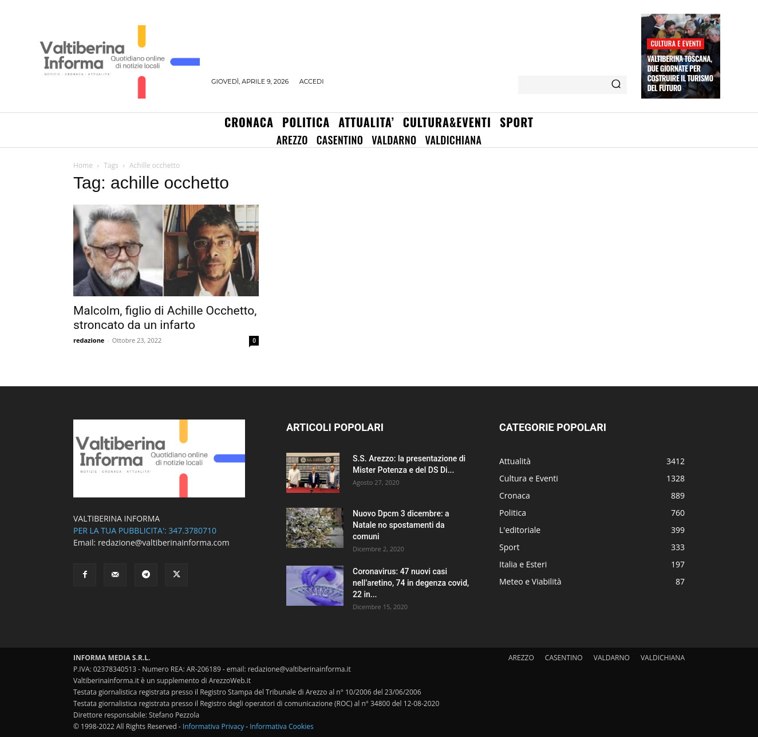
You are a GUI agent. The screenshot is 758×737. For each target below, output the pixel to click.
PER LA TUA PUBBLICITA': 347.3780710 (144, 530)
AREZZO (521, 657)
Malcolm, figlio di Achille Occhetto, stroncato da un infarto (164, 318)
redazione (88, 340)
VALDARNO (612, 657)
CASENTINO (564, 657)
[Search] (616, 85)
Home (83, 165)
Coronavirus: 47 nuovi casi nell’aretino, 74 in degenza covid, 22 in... (411, 583)
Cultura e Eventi (675, 43)
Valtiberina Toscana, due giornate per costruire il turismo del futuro (680, 73)
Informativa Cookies (282, 726)
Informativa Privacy (213, 726)
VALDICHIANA (663, 657)
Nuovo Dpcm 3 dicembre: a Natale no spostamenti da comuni (401, 525)
